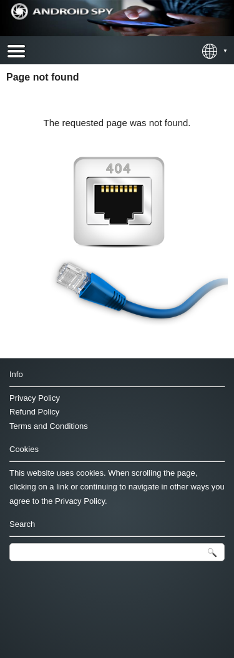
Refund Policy (34, 411)
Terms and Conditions (48, 426)
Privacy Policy (34, 398)
